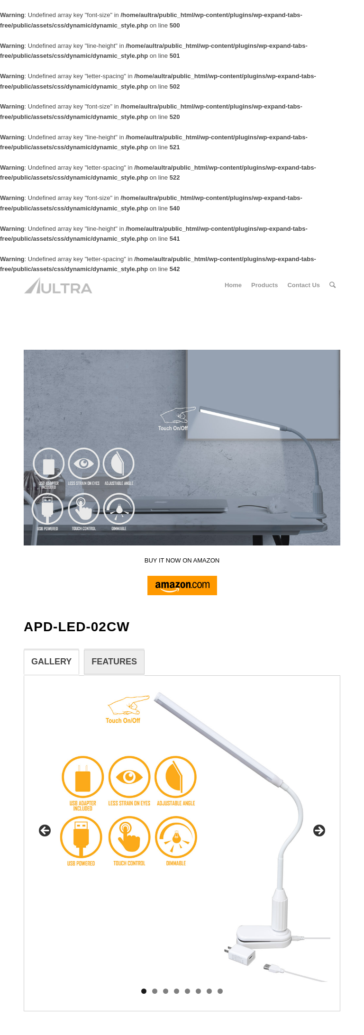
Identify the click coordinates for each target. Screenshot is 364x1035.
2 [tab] (154, 991)
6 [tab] (198, 991)
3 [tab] (165, 991)
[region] (182, 833)
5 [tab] (187, 991)
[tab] (51, 662)
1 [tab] (143, 991)
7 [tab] (209, 991)
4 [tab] (176, 991)
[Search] (332, 285)
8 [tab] (220, 991)
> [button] (318, 831)
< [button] (45, 831)
